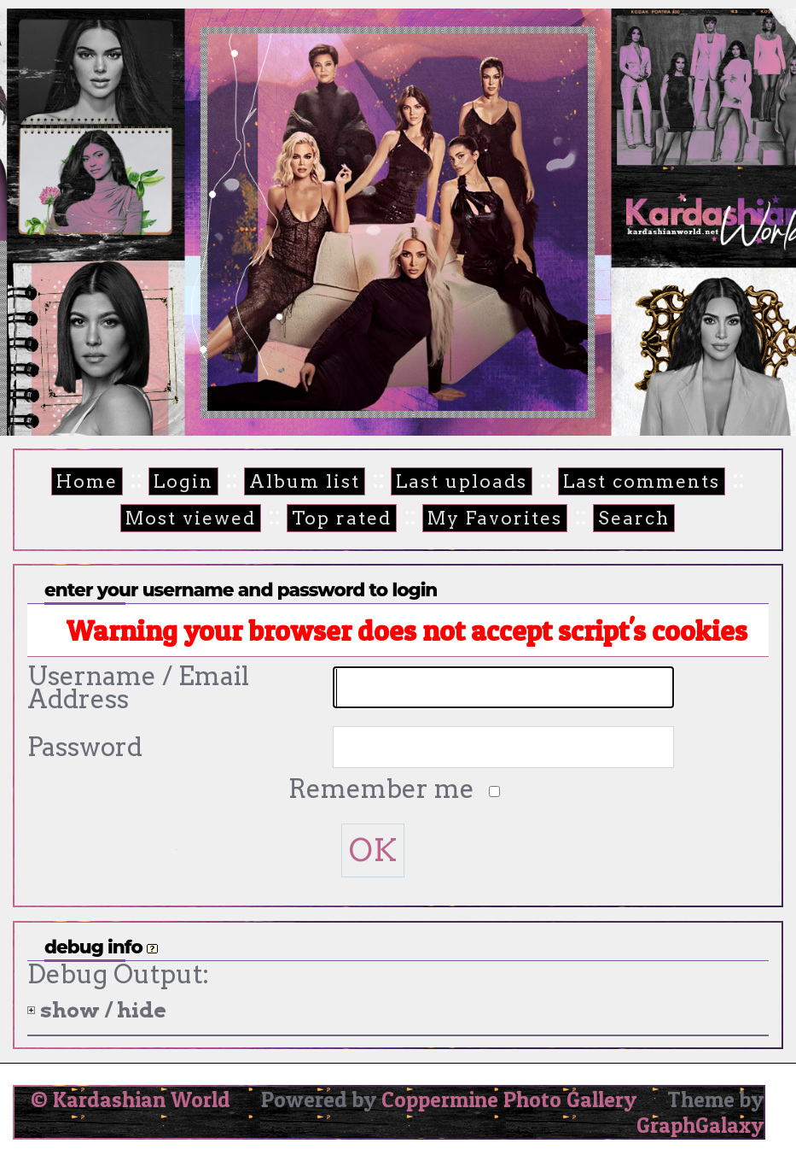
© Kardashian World (130, 1099)
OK (373, 850)
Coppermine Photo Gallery (508, 1099)
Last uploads (461, 481)
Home (87, 481)
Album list (304, 481)
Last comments (641, 481)
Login (183, 481)
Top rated (342, 518)
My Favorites (494, 518)
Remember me (384, 788)
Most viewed (190, 518)
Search (634, 518)
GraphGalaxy (700, 1125)
